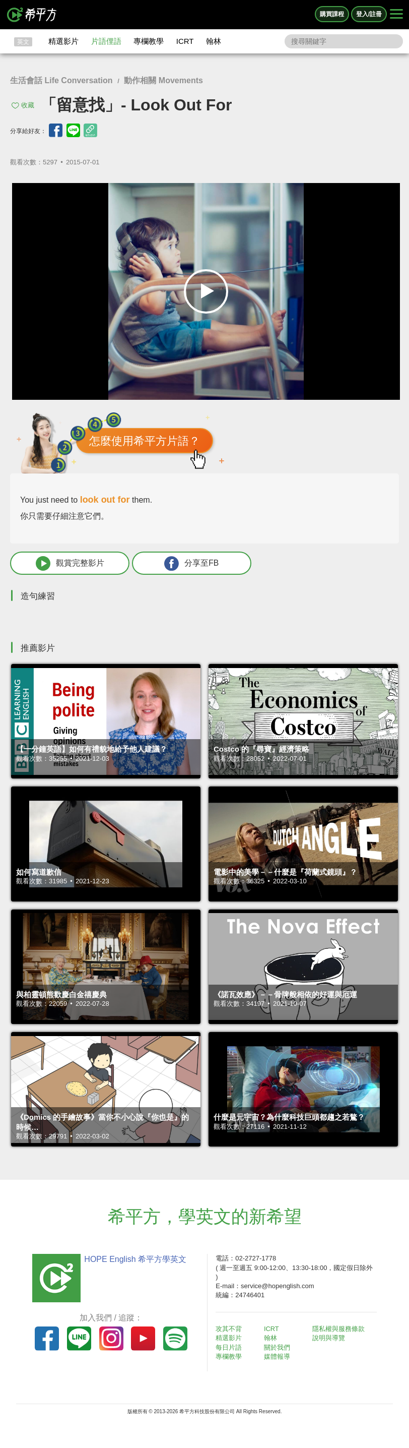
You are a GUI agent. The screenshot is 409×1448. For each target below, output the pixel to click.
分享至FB (180, 563)
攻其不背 (230, 1329)
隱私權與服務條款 (339, 1329)
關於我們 (278, 1347)
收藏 (27, 105)
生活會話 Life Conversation (61, 80)
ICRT (185, 41)
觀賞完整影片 (66, 563)
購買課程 (332, 14)
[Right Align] (396, 14)
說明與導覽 (329, 1338)
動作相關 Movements (163, 80)
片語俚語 (106, 41)
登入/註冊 (369, 14)
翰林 (213, 41)
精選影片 (63, 41)
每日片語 (230, 1347)
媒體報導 (278, 1357)
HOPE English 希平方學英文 (134, 1259)
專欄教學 (148, 41)
